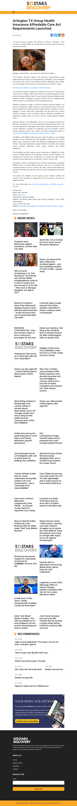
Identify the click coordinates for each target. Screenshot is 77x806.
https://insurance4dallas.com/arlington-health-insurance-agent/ (41, 206)
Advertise (16, 766)
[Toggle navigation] (13, 12)
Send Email (21, 195)
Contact (15, 769)
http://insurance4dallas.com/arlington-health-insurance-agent (34, 133)
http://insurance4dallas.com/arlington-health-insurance (32, 88)
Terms (15, 760)
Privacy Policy (18, 763)
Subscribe (38, 789)
